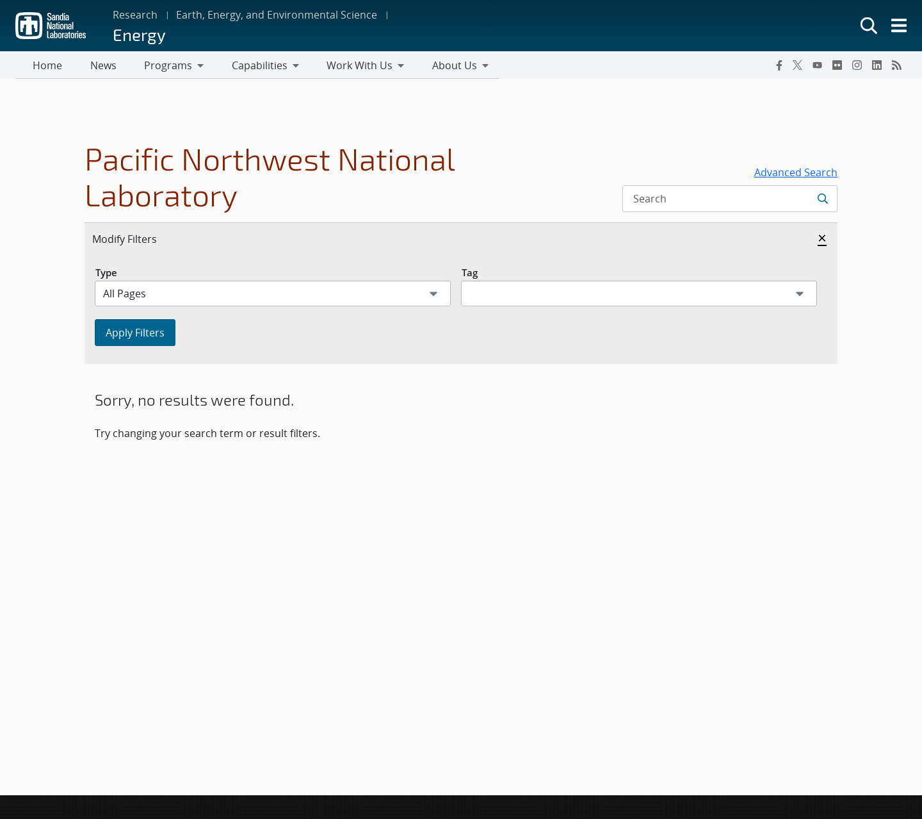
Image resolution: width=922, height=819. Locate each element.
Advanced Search (795, 174)
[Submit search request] (822, 200)
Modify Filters (138, 240)
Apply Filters (135, 334)
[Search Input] (729, 200)
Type (106, 274)
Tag (470, 274)
